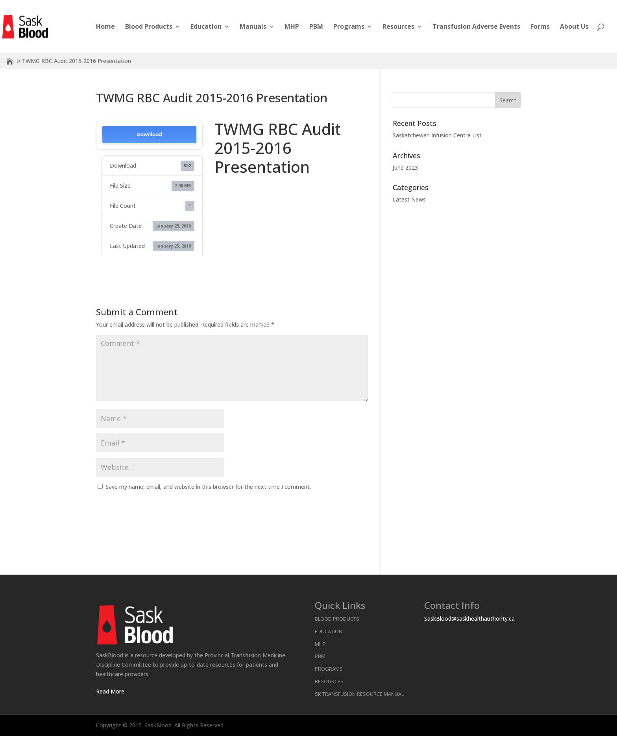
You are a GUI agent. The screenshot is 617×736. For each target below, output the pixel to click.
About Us (574, 27)
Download (149, 134)
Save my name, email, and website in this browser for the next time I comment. (208, 486)
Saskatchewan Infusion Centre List (437, 135)
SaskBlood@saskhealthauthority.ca (469, 618)
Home (105, 27)
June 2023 (405, 167)
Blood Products (148, 27)
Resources (398, 27)
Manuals (253, 27)
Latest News (409, 199)
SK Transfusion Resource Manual (359, 693)
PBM (316, 27)
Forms (540, 27)
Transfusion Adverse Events (476, 27)
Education (206, 27)
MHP (291, 27)
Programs (348, 27)
